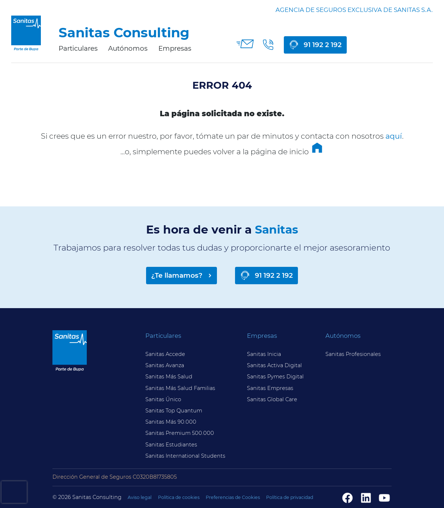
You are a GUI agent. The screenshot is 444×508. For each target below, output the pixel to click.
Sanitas (276, 229)
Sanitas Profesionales (353, 354)
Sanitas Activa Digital (274, 365)
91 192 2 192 (323, 45)
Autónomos (128, 48)
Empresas (174, 48)
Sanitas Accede (165, 354)
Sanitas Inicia (264, 354)
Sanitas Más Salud (168, 376)
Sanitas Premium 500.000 (179, 433)
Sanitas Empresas (270, 388)
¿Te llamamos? (176, 275)
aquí (393, 135)
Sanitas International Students (185, 456)
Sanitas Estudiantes (171, 444)
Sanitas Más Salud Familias (180, 388)
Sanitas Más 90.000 (170, 422)
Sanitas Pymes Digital (275, 376)
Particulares (78, 48)
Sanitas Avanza (164, 365)
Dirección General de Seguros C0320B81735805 (114, 477)
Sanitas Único (163, 399)
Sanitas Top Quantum (173, 410)
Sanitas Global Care (272, 399)
